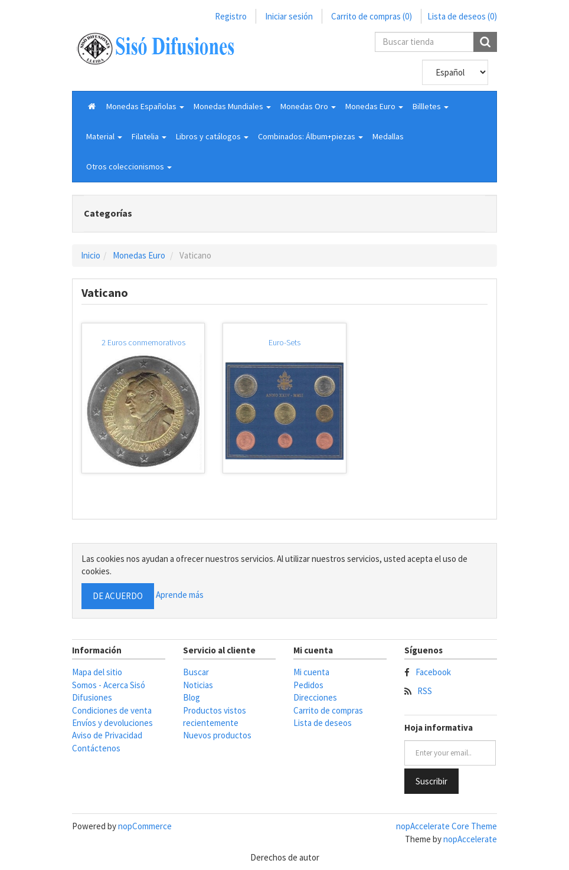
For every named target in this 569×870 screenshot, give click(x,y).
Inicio (90, 255)
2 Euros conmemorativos (143, 342)
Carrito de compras (328, 710)
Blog (191, 697)
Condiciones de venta (112, 710)
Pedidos (308, 685)
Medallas (388, 136)
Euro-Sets (284, 342)
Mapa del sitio (97, 672)
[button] (145, 106)
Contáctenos (96, 748)
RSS (424, 690)
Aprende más (180, 595)
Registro (231, 16)
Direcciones (315, 697)
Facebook (433, 672)
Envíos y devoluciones (112, 722)
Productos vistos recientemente (214, 716)
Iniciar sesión (289, 16)
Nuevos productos (217, 735)
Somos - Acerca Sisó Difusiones (108, 691)
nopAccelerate (470, 839)
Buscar (196, 672)
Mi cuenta (311, 672)
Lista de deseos (322, 722)
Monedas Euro (139, 255)
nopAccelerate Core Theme (446, 826)
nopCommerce (145, 826)
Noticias (198, 685)
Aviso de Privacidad (107, 735)
